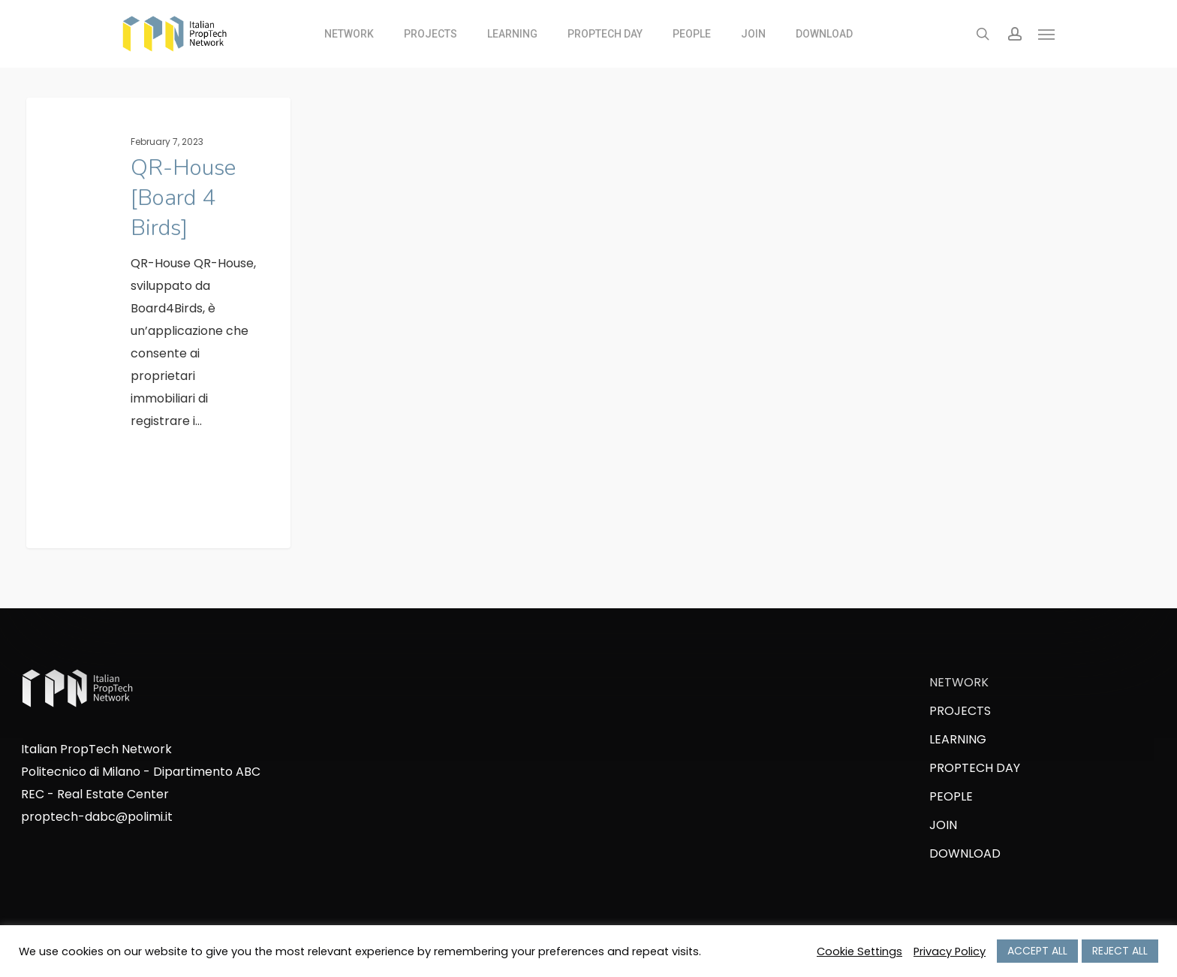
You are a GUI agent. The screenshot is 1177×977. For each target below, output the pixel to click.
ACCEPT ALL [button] (1037, 950)
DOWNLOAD (965, 853)
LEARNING (957, 739)
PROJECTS (960, 710)
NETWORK (959, 682)
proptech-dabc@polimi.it (97, 816)
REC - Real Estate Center (95, 794)
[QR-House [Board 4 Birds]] (158, 326)
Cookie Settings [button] (859, 951)
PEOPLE (951, 796)
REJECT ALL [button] (1120, 950)
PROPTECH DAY (974, 767)
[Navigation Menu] (1047, 33)
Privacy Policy (950, 951)
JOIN (943, 825)
